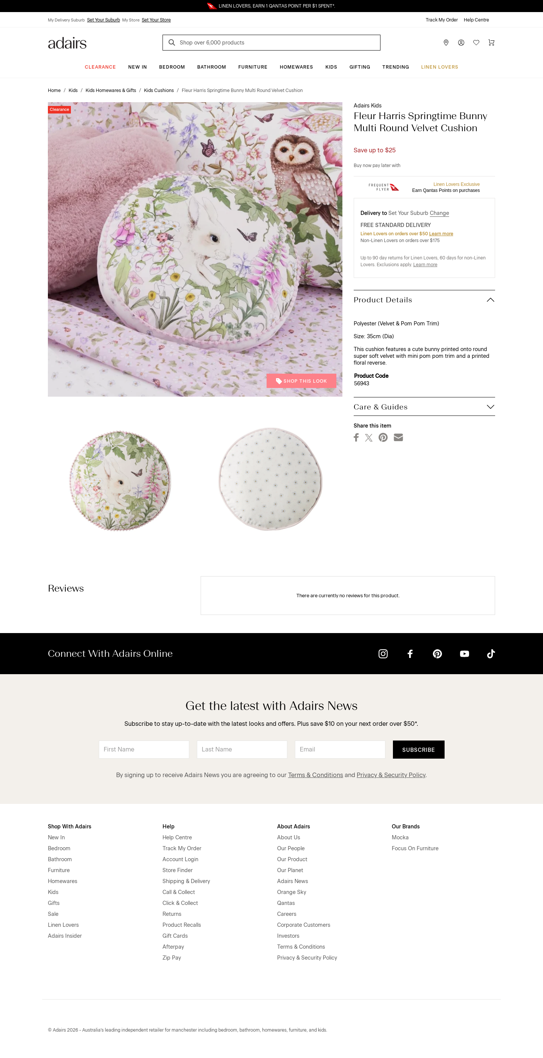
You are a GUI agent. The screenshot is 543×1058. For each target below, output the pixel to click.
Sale (53, 914)
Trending (395, 67)
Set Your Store (156, 20)
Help (169, 826)
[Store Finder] (446, 43)
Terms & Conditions (315, 775)
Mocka (400, 837)
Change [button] (439, 213)
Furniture (253, 67)
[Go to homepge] (67, 42)
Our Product (292, 859)
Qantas (286, 903)
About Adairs (293, 826)
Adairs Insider (65, 936)
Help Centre (476, 20)
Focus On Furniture (415, 848)
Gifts (54, 903)
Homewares (296, 67)
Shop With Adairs (69, 826)
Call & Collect (179, 892)
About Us (288, 837)
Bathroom (211, 67)
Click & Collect (180, 903)
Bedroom (172, 67)
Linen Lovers (440, 67)
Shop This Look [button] (301, 381)
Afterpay (173, 947)
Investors (288, 936)
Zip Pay (172, 958)
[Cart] (491, 43)
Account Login (180, 859)
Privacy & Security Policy (391, 775)
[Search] (173, 43)
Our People (291, 848)
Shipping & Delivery (186, 881)
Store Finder (178, 870)
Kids (331, 67)
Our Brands (406, 826)
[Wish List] (476, 43)
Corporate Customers (303, 925)
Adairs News (292, 881)
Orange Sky (291, 892)
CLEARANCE (100, 67)
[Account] (461, 43)
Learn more (441, 233)
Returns (172, 914)
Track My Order (442, 20)
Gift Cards (175, 936)
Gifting (360, 67)
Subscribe (418, 750)
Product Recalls (182, 925)
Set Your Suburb (103, 20)
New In (137, 67)
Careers (286, 914)
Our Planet (290, 870)
